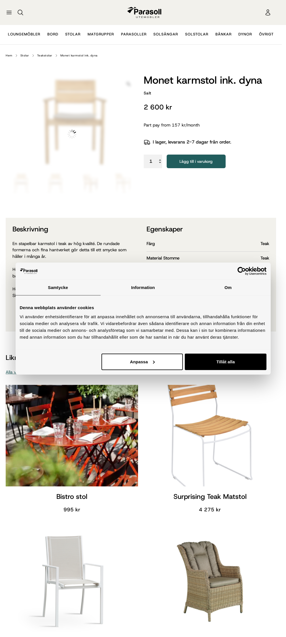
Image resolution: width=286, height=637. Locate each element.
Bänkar (223, 34)
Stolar (72, 34)
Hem (9, 55)
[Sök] (20, 12)
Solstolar (196, 34)
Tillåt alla (225, 361)
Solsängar (165, 34)
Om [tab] (228, 287)
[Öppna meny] (9, 12)
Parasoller (134, 34)
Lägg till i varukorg (196, 161)
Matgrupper (101, 34)
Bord (52, 34)
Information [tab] (143, 287)
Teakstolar (44, 55)
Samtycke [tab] (58, 287)
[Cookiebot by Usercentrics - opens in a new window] (241, 271)
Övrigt (266, 34)
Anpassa (142, 361)
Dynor (245, 34)
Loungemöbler (24, 34)
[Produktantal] (153, 161)
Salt (147, 93)
